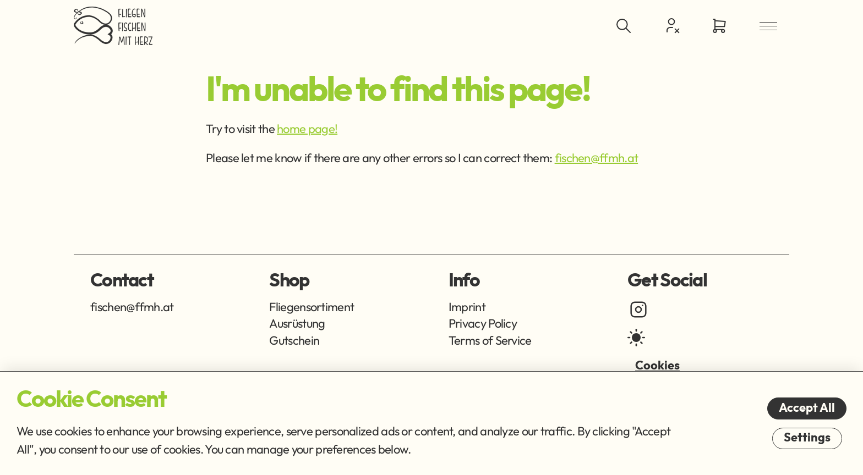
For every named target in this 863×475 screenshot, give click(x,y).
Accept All (807, 408)
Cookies (657, 366)
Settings (807, 438)
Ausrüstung (297, 323)
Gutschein (294, 340)
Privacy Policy (483, 323)
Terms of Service (490, 340)
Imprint (467, 306)
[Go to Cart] (719, 26)
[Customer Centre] (671, 25)
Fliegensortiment (311, 306)
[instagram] (638, 310)
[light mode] (636, 337)
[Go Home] (113, 26)
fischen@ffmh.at (596, 157)
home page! (307, 128)
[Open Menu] (768, 26)
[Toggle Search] (623, 26)
